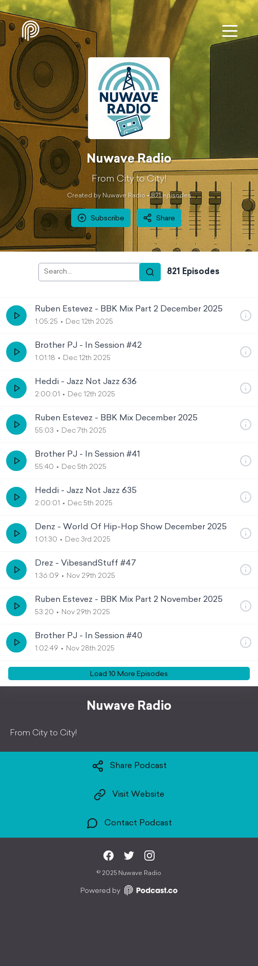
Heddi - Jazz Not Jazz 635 (86, 491)
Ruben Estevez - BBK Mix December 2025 (116, 418)
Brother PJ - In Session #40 (88, 636)
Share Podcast (129, 766)
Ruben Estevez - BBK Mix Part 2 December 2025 (129, 309)
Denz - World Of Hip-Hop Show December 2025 (131, 527)
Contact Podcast (129, 823)
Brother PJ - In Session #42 (88, 346)
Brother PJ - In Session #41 (87, 455)
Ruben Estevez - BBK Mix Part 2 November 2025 (129, 600)
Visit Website (129, 795)
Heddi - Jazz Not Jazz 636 (86, 382)
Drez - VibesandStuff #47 (85, 563)
